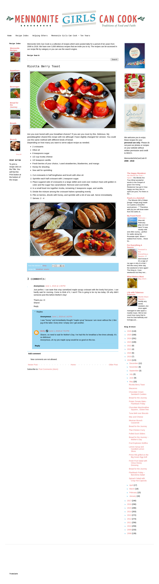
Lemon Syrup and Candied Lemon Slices (136, 449)
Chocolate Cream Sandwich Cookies (137, 393)
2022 (129, 346)
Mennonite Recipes (14, 49)
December (133, 363)
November (133, 367)
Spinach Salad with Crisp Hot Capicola (138, 479)
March (132, 489)
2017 (129, 501)
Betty (42, 331)
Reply (36, 306)
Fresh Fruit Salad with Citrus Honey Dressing (138, 463)
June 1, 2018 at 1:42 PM (62, 317)
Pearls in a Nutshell (135, 198)
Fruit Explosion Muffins (138, 443)
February (142, 218)
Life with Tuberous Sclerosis (135, 293)
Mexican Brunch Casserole (135, 421)
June (131, 378)
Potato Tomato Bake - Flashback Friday (138, 402)
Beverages (15, 87)
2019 (129, 356)
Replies (39, 312)
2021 (129, 349)
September (134, 371)
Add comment (34, 354)
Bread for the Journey (138, 398)
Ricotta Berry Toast (137, 385)
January (133, 496)
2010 (129, 526)
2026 (129, 331)
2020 (129, 353)
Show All (18, 154)
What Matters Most (135, 277)
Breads (13, 123)
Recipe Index (22, 36)
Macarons (133, 388)
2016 (129, 504)
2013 (129, 515)
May (131, 381)
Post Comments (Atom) (48, 369)
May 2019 (142, 279)
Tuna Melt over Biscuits (138, 413)
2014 (129, 511)
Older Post (113, 365)
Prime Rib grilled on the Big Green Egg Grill (138, 456)
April (131, 485)
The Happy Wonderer (136, 173)
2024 (129, 338)
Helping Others (39, 36)
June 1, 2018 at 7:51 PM (59, 331)
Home (9, 36)
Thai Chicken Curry (137, 430)
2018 (129, 360)
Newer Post (33, 365)
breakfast (39, 269)
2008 (129, 533)
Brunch (13, 139)
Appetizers (15, 71)
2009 (129, 530)
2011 (129, 522)
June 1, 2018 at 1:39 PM (55, 286)
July (131, 374)
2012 (129, 519)
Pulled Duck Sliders (137, 434)
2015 (129, 508)
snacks (46, 269)
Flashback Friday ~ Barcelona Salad (137, 473)
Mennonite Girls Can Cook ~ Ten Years (70, 36)
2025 (129, 335)
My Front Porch (134, 216)
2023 (129, 342)
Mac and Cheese (136, 417)
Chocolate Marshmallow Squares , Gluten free (139, 408)
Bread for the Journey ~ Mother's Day (139, 438)
